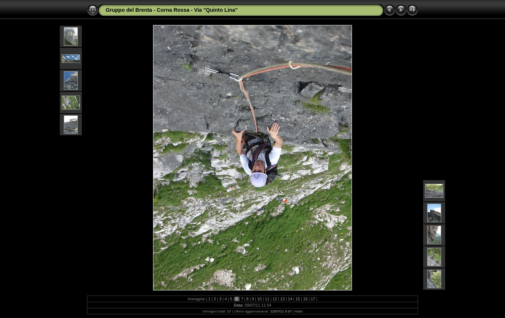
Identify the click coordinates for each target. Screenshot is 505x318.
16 (305, 299)
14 (290, 299)
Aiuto (298, 311)
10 (259, 299)
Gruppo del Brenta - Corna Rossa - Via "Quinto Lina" (172, 10)
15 (297, 299)
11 (267, 299)
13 (282, 299)
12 (275, 299)
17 (313, 299)
